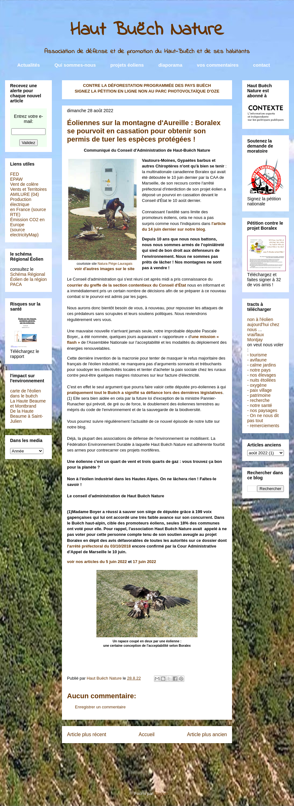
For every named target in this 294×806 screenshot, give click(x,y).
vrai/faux (255, 334)
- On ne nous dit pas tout (263, 418)
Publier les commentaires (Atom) (160, 754)
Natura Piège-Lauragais (115, 263)
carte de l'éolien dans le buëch (25, 393)
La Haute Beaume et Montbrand (28, 403)
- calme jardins (261, 364)
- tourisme (257, 354)
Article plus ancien (207, 734)
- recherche (258, 400)
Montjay (255, 339)
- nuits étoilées (261, 380)
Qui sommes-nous (75, 65)
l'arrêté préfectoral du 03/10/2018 (99, 546)
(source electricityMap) (24, 232)
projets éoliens (127, 65)
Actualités (28, 65)
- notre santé (259, 405)
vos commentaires (218, 65)
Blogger (161, 793)
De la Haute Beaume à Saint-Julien (26, 416)
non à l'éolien (260, 319)
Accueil (147, 734)
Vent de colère (24, 184)
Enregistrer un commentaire (100, 707)
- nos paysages (262, 410)
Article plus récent (86, 734)
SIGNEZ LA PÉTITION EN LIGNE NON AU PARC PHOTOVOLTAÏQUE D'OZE (147, 91)
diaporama (170, 65)
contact (261, 65)
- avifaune (256, 359)
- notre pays (259, 370)
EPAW (16, 179)
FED (14, 174)
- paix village (259, 390)
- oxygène (256, 385)
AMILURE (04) (24, 194)
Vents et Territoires (28, 189)
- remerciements (263, 425)
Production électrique (20, 202)
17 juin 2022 (144, 561)
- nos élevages (261, 375)
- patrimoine (259, 395)
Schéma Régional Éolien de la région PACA (28, 279)
